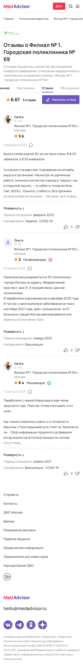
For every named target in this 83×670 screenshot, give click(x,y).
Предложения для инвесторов (26, 556)
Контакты (10, 503)
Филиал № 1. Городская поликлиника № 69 (45, 126)
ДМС (59, 6)
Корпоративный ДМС (19, 565)
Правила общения (17, 539)
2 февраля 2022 (15, 145)
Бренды (9, 521)
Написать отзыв (61, 99)
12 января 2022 (15, 268)
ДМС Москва (13, 512)
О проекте (11, 494)
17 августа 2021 (15, 391)
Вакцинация (34, 344)
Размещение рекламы (20, 530)
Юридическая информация (23, 548)
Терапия (31, 221)
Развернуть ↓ (14, 208)
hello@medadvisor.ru (25, 608)
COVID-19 (46, 221)
